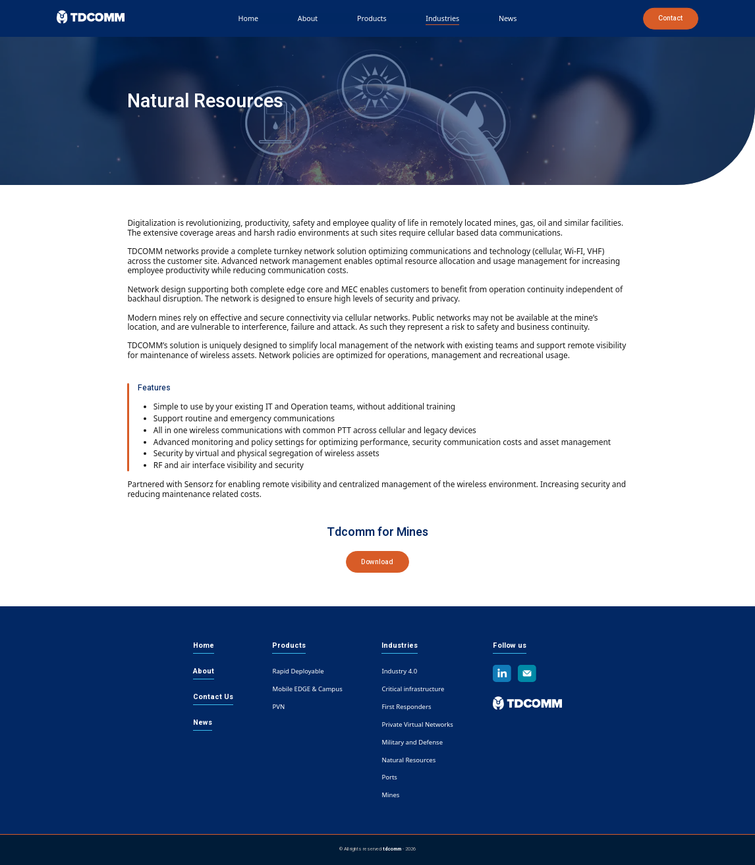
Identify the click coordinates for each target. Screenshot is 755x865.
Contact (670, 18)
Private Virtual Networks (417, 724)
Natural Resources (408, 759)
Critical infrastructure (412, 689)
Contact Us (213, 697)
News (508, 18)
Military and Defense (412, 742)
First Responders (406, 706)
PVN (278, 706)
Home (248, 18)
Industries (442, 18)
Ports (389, 777)
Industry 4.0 (399, 671)
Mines (390, 795)
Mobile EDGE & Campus (307, 689)
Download (377, 562)
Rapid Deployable (297, 671)
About (308, 18)
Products (372, 18)
